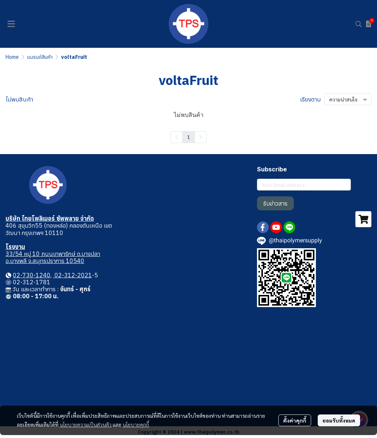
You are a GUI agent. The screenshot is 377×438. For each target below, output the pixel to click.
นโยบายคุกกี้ (136, 424)
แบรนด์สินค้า (40, 57)
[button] (358, 24)
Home (12, 57)
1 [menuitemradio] (188, 136)
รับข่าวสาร (275, 203)
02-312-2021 (72, 275)
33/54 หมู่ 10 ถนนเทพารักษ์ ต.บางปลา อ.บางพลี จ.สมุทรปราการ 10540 (53, 257)
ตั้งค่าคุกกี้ (294, 420)
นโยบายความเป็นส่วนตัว (86, 424)
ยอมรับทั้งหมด (339, 420)
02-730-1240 (31, 275)
